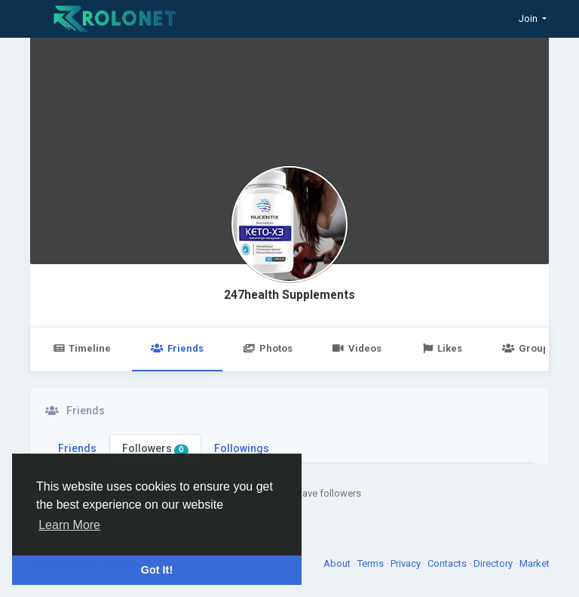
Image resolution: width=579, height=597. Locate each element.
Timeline (82, 348)
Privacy (407, 563)
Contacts (448, 563)
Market (534, 563)
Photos (268, 348)
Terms (371, 563)
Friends (177, 348)
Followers (155, 449)
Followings (241, 448)
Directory (494, 563)
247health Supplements (289, 295)
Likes (441, 348)
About (338, 563)
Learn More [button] (69, 525)
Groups (527, 348)
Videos (356, 348)
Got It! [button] (157, 570)
